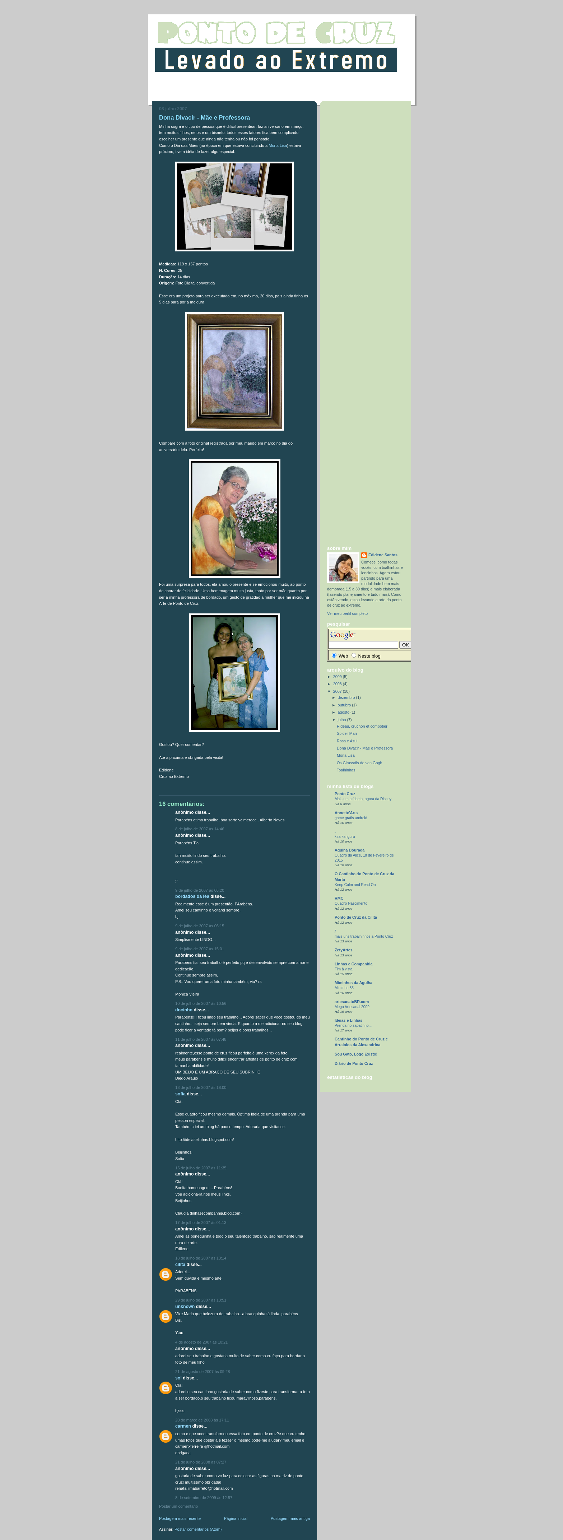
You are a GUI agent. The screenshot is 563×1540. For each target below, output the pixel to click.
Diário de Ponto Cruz (354, 1063)
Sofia (180, 1093)
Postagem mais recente (180, 1518)
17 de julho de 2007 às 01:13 (201, 1222)
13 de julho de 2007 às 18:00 (201, 1087)
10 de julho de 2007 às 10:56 (201, 1003)
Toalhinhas (346, 770)
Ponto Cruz (345, 794)
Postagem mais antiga (290, 1518)
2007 (338, 691)
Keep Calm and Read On (355, 885)
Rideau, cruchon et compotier (362, 726)
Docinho (183, 1009)
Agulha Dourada (349, 850)
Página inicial (235, 1518)
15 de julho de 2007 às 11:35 (201, 1168)
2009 (338, 676)
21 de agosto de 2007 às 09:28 (202, 1371)
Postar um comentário (178, 1506)
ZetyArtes (344, 950)
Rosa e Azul (347, 741)
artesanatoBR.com (352, 1001)
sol (178, 1378)
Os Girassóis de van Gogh (359, 763)
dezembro (347, 697)
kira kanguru (345, 837)
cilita (180, 1264)
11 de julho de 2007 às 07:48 (201, 1039)
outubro (345, 705)
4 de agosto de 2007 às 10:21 (201, 1342)
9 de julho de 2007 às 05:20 (199, 890)
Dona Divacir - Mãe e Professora (365, 748)
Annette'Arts (346, 813)
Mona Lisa (278, 145)
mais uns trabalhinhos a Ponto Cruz (364, 936)
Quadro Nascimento (351, 903)
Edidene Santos (382, 555)
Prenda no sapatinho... (353, 1026)
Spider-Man (347, 733)
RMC (339, 898)
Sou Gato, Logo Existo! (356, 1054)
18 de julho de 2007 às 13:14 (201, 1258)
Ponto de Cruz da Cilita (356, 917)
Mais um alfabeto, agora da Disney (363, 799)
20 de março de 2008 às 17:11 (202, 1420)
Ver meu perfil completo (347, 613)
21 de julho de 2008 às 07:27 (201, 1462)
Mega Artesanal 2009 (352, 1007)
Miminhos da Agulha (353, 982)
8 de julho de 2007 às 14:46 (199, 829)
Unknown (185, 1306)
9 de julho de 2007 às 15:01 (199, 949)
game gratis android (351, 818)
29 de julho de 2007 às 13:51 (201, 1300)
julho (342, 720)
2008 (338, 684)
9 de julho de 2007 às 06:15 (199, 926)
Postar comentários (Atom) (198, 1529)
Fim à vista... (345, 969)
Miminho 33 (344, 988)
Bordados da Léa (192, 896)
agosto (344, 712)
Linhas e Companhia (353, 964)
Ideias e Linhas (348, 1020)
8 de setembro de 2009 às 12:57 (203, 1497)
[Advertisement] (281, 90)
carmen (183, 1426)
